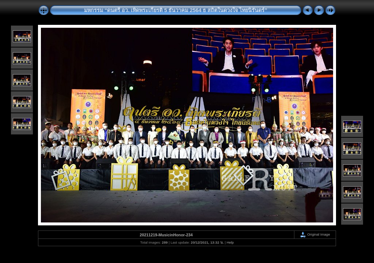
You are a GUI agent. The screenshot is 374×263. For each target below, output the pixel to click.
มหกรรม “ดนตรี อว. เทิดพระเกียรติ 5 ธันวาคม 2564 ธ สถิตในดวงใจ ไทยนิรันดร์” (175, 10)
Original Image (315, 234)
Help (230, 242)
